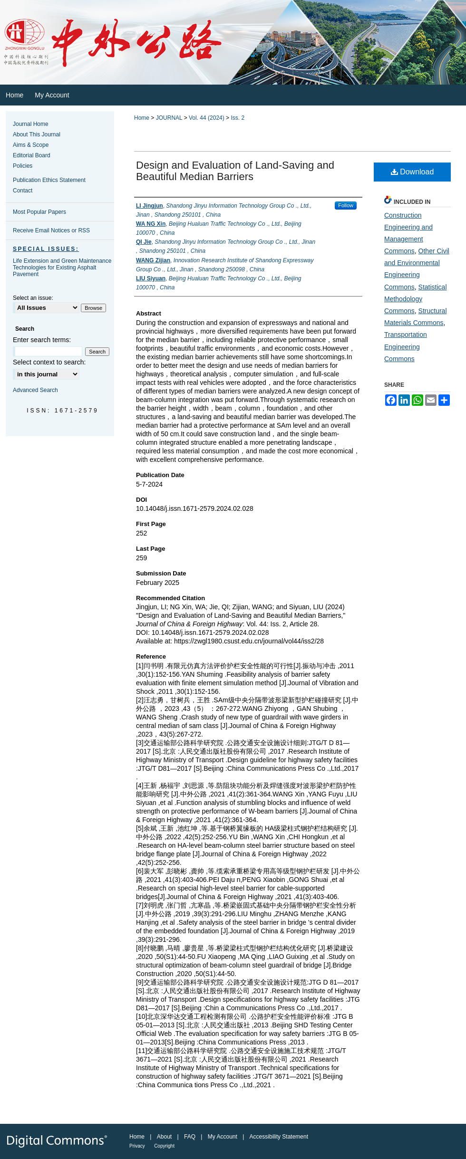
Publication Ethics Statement (49, 180)
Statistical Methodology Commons (415, 299)
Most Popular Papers (39, 212)
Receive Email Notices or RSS (51, 230)
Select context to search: (49, 362)
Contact (22, 190)
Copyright (164, 1146)
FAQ (189, 1136)
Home (141, 118)
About (164, 1136)
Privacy (137, 1146)
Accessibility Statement (279, 1136)
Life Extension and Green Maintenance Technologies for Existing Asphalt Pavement (62, 268)
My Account (222, 1136)
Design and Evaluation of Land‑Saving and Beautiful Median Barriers (235, 170)
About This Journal (36, 134)
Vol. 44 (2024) (206, 118)
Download (412, 172)
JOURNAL (169, 118)
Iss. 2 (237, 118)
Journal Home (31, 124)
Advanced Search (35, 390)
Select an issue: (33, 298)
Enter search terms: (42, 340)
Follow (345, 205)
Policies (22, 166)
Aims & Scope (31, 145)
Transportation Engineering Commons (405, 346)
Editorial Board (31, 155)
